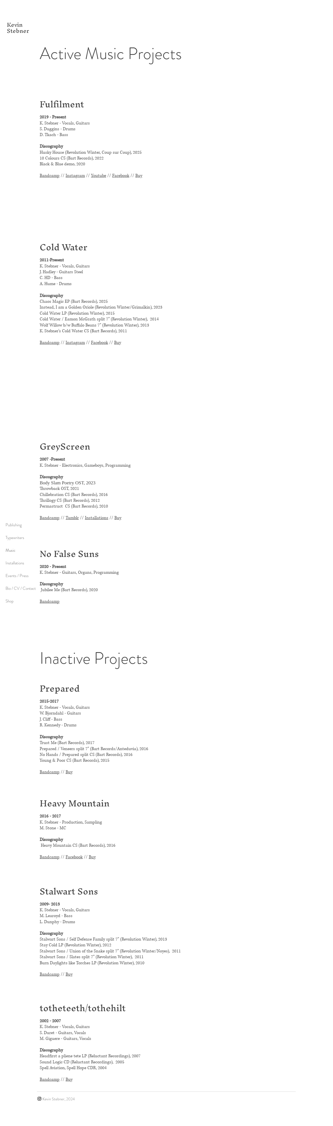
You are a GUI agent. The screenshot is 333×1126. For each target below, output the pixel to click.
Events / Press (17, 576)
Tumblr (72, 518)
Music (10, 550)
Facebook (120, 176)
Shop (10, 601)
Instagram (75, 176)
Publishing (14, 525)
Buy (138, 176)
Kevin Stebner (18, 27)
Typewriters (15, 538)
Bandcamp (50, 176)
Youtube (98, 176)
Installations (15, 563)
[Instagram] (39, 1098)
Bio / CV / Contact (21, 588)
